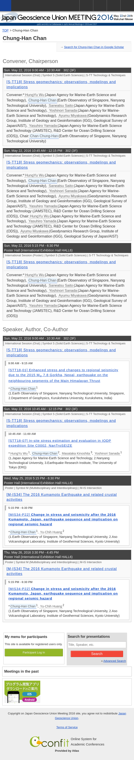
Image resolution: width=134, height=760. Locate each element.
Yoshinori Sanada (63, 110)
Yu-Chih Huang (51, 532)
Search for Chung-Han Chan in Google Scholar (94, 47)
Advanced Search (114, 661)
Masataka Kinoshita (76, 453)
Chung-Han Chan (25, 30)
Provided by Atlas (67, 750)
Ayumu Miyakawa (73, 116)
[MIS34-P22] (63, 519)
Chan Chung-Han (44, 136)
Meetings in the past (21, 671)
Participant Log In (34, 652)
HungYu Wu (34, 95)
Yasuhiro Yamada (43, 126)
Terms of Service (67, 727)
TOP (5, 30)
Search (96, 654)
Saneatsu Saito (61, 105)
